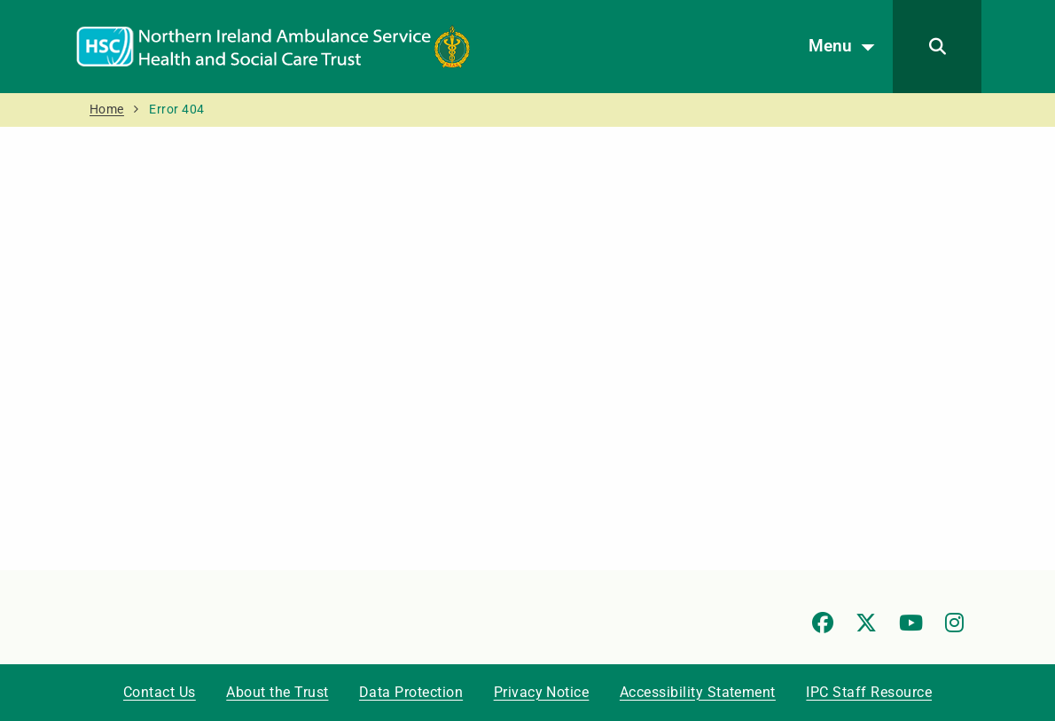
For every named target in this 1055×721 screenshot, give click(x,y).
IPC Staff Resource (869, 692)
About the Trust (277, 692)
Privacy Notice (542, 692)
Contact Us (159, 692)
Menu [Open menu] (846, 47)
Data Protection (411, 692)
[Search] (937, 46)
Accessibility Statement (698, 692)
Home (107, 109)
